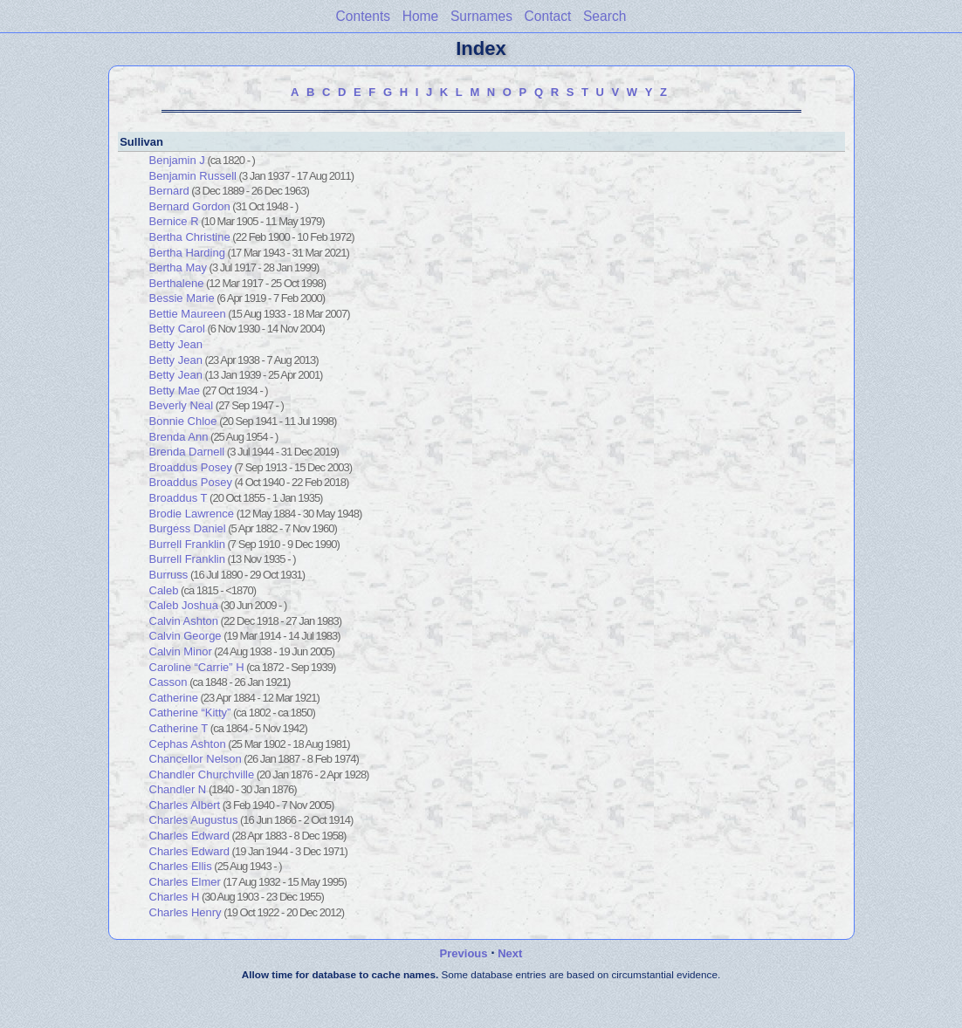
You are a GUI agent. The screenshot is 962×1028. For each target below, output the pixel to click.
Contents (363, 16)
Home (420, 16)
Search (604, 16)
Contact (548, 16)
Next (510, 953)
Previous (464, 953)
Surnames (481, 16)
